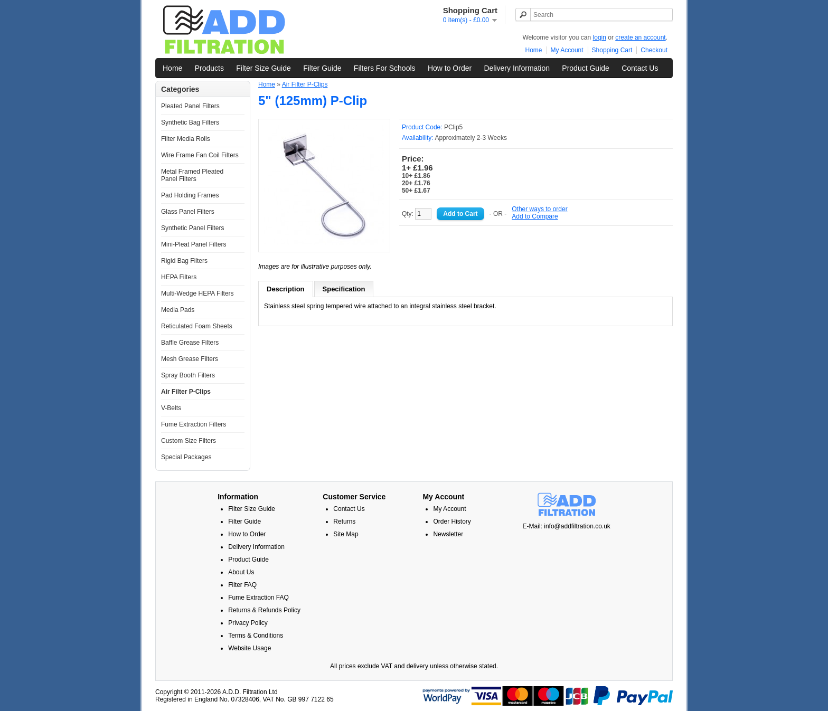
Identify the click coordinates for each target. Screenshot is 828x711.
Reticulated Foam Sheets (196, 326)
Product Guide (585, 68)
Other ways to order (539, 209)
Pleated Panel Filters (190, 106)
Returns (344, 521)
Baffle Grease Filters (190, 342)
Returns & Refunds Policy (264, 610)
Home (533, 50)
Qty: (416, 213)
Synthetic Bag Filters (190, 122)
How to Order (450, 68)
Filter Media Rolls (185, 139)
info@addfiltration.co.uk (577, 526)
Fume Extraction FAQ (258, 597)
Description (286, 289)
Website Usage (249, 648)
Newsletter (448, 534)
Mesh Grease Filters (189, 359)
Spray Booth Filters (188, 375)
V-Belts (171, 408)
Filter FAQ (242, 585)
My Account (567, 50)
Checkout (654, 50)
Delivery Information (517, 68)
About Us (241, 572)
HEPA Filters (178, 277)
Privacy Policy (248, 623)
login (599, 37)
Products (209, 68)
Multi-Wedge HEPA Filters (197, 293)
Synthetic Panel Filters (192, 228)
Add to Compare (535, 216)
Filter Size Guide (263, 68)
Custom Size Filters (188, 440)
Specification (344, 289)
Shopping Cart (612, 50)
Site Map (345, 534)
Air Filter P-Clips (186, 391)
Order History (452, 521)
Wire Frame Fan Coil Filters (200, 155)
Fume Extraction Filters (193, 424)
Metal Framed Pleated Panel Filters (192, 175)
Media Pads (177, 310)
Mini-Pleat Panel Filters (193, 244)
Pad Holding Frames (190, 195)
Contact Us (640, 68)
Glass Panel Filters (187, 211)
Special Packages (186, 457)
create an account (640, 37)
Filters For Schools (385, 68)
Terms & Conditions (255, 635)
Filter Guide (322, 68)
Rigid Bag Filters (184, 260)
